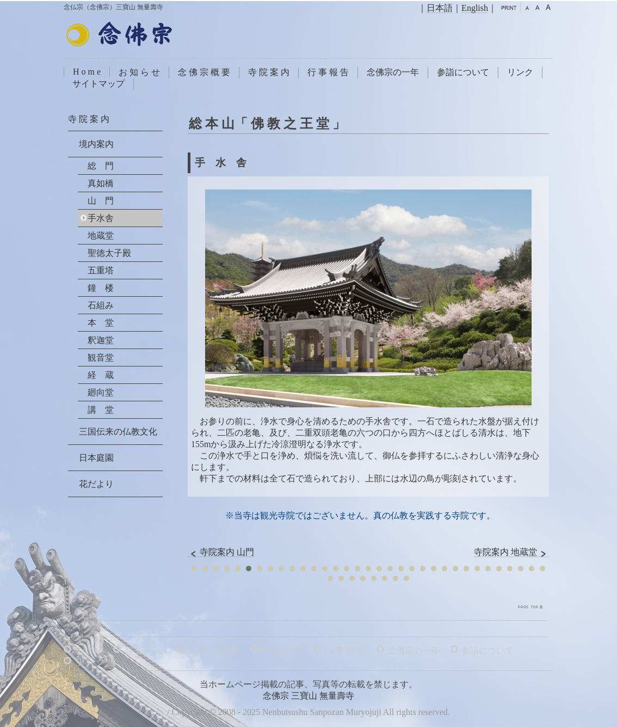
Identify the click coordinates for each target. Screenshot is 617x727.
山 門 (101, 200)
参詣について (463, 72)
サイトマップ (98, 83)
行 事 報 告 (328, 72)
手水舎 (101, 218)
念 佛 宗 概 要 (204, 72)
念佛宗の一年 (393, 72)
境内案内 (96, 144)
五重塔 (101, 270)
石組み (101, 305)
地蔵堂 (101, 235)
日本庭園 (96, 457)
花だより (96, 483)
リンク (520, 72)
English (474, 8)
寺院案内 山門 (221, 552)
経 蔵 (101, 375)
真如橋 (101, 183)
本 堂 (101, 322)
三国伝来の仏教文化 (118, 431)
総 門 (101, 165)
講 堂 (101, 409)
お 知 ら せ (139, 72)
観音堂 (101, 357)
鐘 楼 (101, 287)
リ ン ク (90, 662)
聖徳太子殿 (109, 253)
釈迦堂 (101, 340)
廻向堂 (101, 392)
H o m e (87, 71)
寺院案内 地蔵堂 (511, 552)
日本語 (440, 8)
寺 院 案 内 (268, 72)
